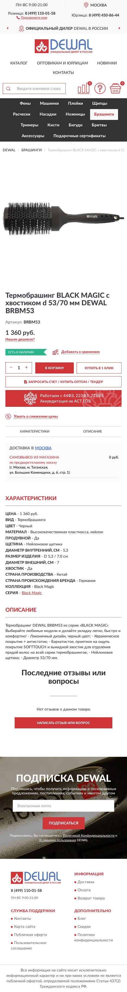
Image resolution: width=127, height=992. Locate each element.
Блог (82, 919)
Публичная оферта (30, 935)
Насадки (48, 114)
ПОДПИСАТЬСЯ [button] (63, 823)
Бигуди (75, 125)
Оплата (84, 890)
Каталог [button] (19, 63)
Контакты (63, 73)
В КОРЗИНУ (54, 368)
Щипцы (99, 104)
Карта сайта (24, 927)
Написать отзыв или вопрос (63, 723)
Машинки (49, 104)
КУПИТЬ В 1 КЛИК (99, 368)
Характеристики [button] (34, 431)
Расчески (21, 114)
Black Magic (32, 593)
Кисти (53, 125)
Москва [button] (43, 448)
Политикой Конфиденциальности (89, 835)
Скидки (84, 927)
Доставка (86, 882)
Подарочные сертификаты (79, 136)
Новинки (107, 63)
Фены (25, 104)
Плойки (75, 104)
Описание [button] (92, 431)
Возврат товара (91, 898)
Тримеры (29, 125)
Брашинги (104, 114)
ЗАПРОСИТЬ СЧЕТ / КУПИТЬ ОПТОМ (63, 382)
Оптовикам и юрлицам (62, 63)
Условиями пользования (57, 840)
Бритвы (99, 125)
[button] (32, 17)
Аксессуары (33, 136)
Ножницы (75, 114)
